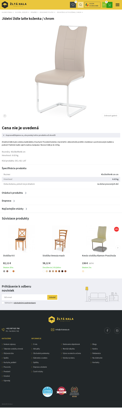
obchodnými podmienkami (25, 304)
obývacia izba (9, 355)
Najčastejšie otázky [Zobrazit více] (12, 210)
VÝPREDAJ (7, 382)
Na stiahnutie (97, 359)
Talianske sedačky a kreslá (13, 350)
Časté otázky (38, 373)
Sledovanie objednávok (71, 345)
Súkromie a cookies (40, 359)
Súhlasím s (20, 304)
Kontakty (95, 364)
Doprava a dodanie (40, 368)
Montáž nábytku (69, 350)
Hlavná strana (7, 12)
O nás (35, 345)
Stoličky (33, 12)
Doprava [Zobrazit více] (6, 201)
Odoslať (50, 298)
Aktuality (36, 350)
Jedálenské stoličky (45, 12)
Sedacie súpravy (10, 345)
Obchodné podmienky (41, 355)
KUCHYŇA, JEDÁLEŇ (21, 12)
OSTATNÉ (7, 377)
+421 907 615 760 (12, 331)
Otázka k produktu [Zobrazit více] (12, 193)
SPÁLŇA (6, 359)
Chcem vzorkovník (82, 5)
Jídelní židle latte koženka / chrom (67, 12)
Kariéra (95, 350)
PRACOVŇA (7, 368)
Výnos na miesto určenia (72, 355)
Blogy (94, 345)
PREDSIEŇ (7, 373)
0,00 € (107, 5)
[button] (117, 249)
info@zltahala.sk (62, 331)
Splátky (36, 364)
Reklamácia (96, 355)
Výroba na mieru (69, 359)
